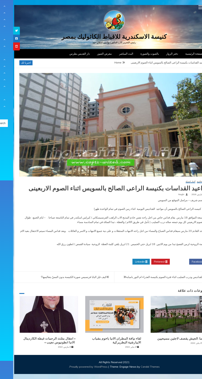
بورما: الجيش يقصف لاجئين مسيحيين (168, 338)
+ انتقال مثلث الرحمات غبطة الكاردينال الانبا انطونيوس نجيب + (36, 340)
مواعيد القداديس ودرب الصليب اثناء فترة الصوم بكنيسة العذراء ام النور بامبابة (155, 277)
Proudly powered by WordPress (75, 366)
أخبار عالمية (188, 182)
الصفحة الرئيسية (181, 53)
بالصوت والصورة (136, 53)
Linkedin (128, 262)
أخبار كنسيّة (177, 182)
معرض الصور (91, 53)
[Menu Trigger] (187, 7)
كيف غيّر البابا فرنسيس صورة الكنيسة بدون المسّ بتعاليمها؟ (60, 277)
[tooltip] (3, 31)
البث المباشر (113, 53)
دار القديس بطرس (66, 53)
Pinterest (147, 262)
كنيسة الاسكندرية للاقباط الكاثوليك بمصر (101, 36)
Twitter (166, 262)
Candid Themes (137, 366)
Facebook (185, 262)
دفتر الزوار (159, 53)
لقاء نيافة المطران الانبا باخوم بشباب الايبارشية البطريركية (103, 340)
